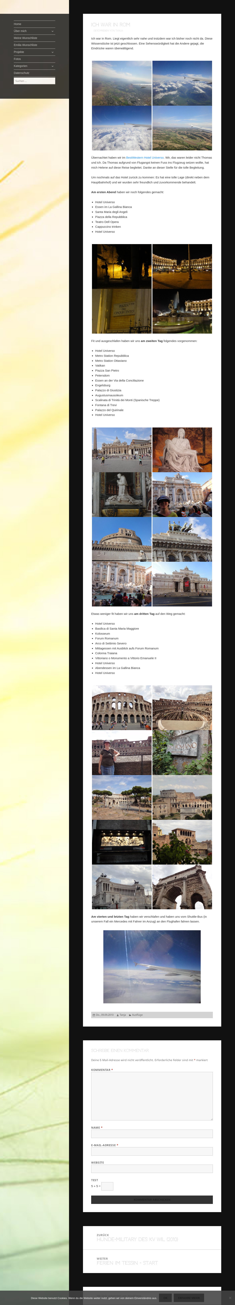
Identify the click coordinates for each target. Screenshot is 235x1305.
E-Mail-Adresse (104, 1145)
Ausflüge (137, 1015)
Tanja (123, 1015)
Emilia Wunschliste (25, 45)
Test (94, 1180)
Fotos (17, 59)
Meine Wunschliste (25, 38)
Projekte (19, 52)
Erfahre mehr (189, 1298)
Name (97, 1127)
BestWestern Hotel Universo (145, 157)
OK (165, 1298)
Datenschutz (21, 73)
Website (97, 1163)
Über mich (20, 31)
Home (17, 24)
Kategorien (20, 66)
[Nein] (230, 1298)
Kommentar (102, 1070)
